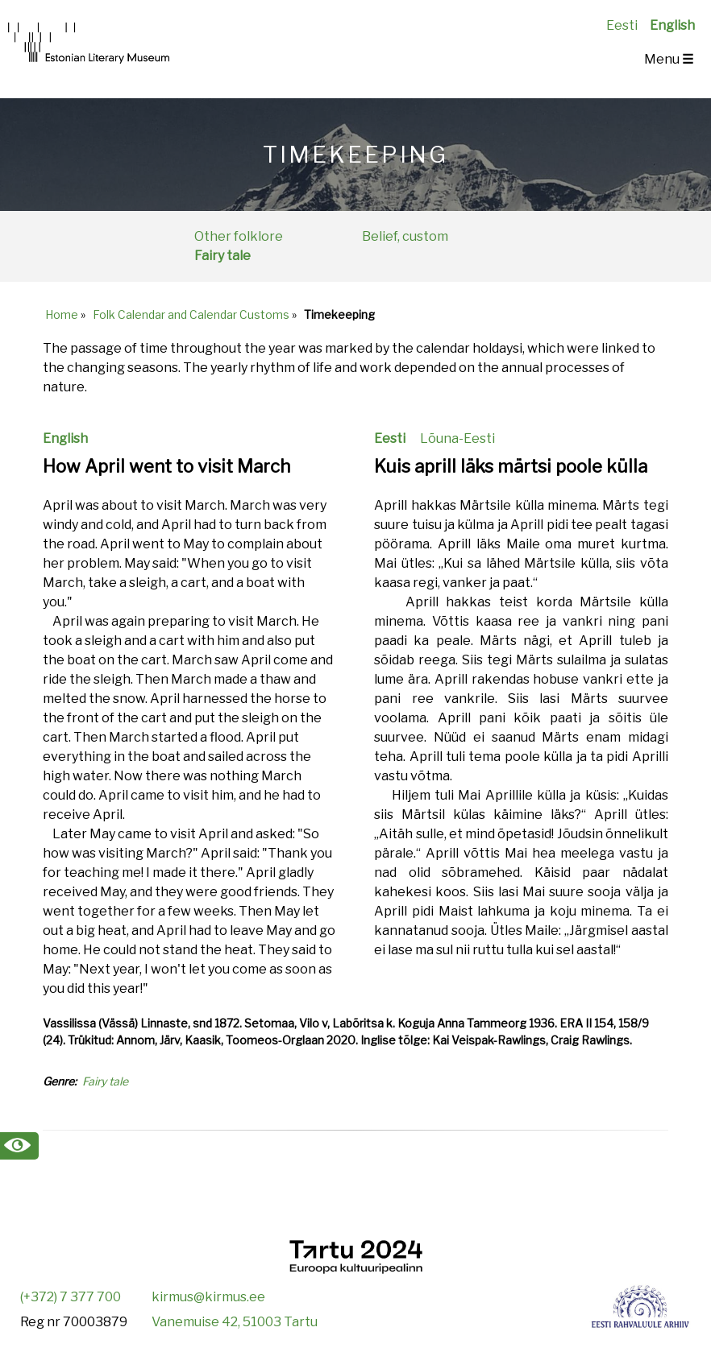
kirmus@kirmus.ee (208, 1297)
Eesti (622, 25)
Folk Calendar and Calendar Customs (191, 314)
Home (61, 314)
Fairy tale (222, 255)
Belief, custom (405, 236)
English (672, 25)
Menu (668, 59)
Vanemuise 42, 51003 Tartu (235, 1321)
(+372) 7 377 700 (70, 1297)
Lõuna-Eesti (457, 438)
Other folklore (238, 236)
